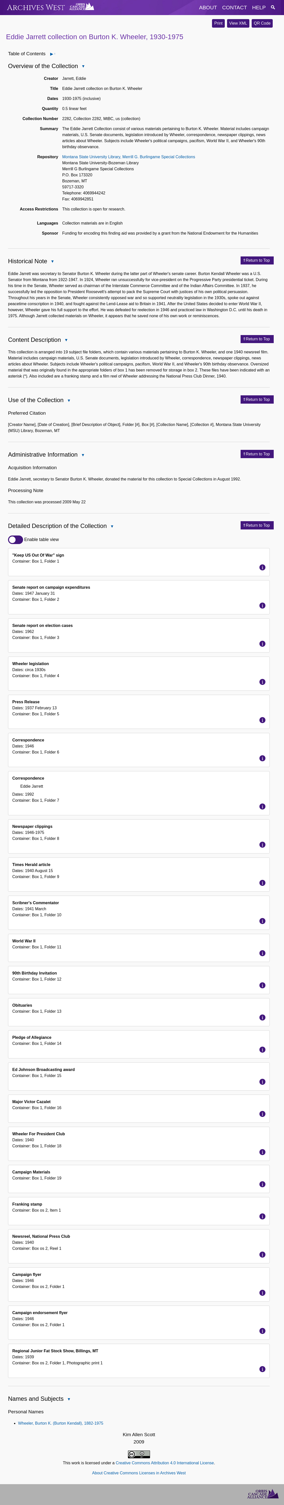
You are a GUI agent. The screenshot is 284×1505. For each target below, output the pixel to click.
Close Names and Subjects (68, 1399)
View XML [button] (238, 23)
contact (234, 7)
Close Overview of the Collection (83, 66)
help (259, 7)
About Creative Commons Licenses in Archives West (139, 1473)
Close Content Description (66, 340)
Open (54, 54)
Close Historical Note (52, 261)
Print (218, 23)
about (208, 7)
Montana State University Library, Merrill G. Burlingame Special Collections (128, 157)
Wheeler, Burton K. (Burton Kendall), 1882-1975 (60, 1423)
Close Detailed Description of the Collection (112, 526)
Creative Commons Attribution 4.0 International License (165, 1463)
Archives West (36, 8)
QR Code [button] (262, 23)
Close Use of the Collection (68, 401)
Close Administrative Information (83, 455)
